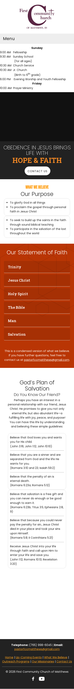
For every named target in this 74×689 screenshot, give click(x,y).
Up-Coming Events (29, 657)
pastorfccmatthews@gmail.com (46, 360)
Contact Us (64, 661)
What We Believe (55, 657)
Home (9, 657)
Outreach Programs (16, 661)
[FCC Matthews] (37, 17)
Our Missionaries (43, 661)
